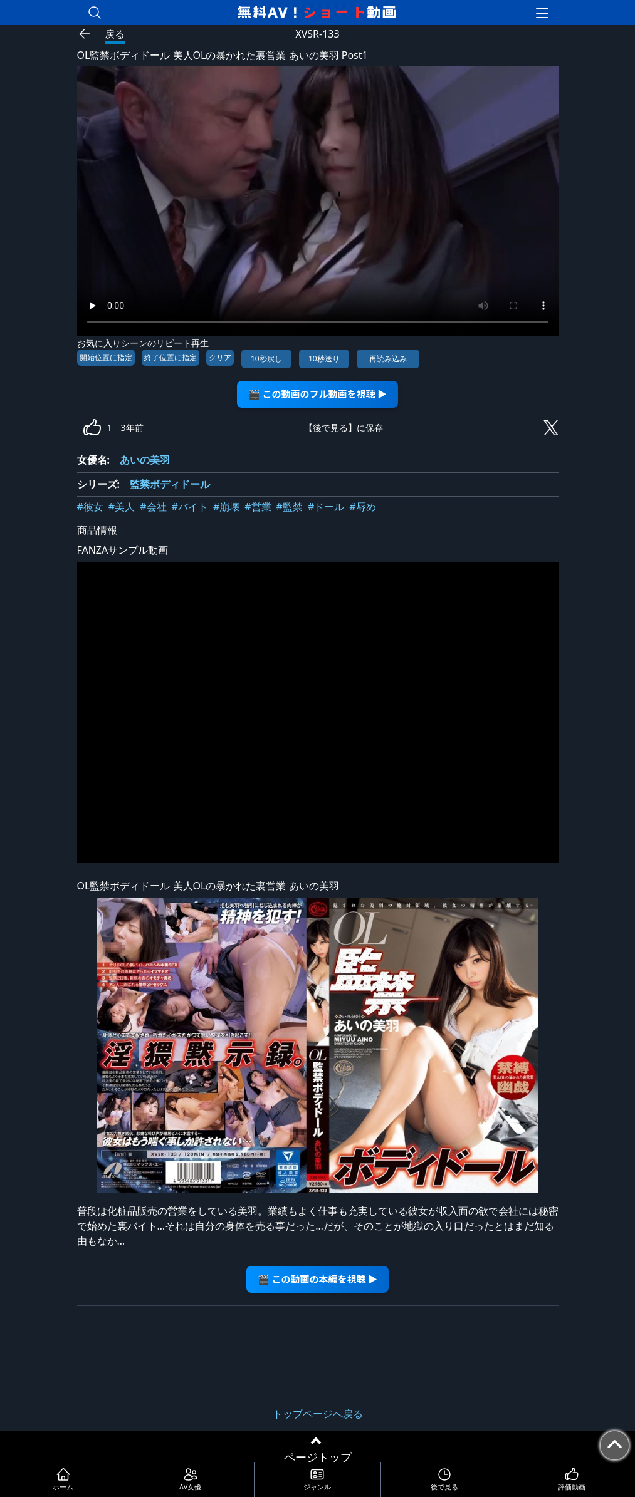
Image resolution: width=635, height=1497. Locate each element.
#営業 (257, 506)
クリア (220, 357)
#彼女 (90, 506)
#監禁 (289, 506)
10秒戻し (266, 358)
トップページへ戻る (318, 1414)
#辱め (362, 506)
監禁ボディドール (170, 484)
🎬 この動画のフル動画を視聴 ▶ (317, 393)
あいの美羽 (145, 460)
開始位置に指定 (106, 357)
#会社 (153, 506)
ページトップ (318, 1456)
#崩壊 (226, 506)
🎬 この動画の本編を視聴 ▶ (317, 1278)
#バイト (190, 506)
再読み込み (388, 358)
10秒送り (324, 358)
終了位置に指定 (170, 357)
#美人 (121, 506)
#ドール (326, 506)
